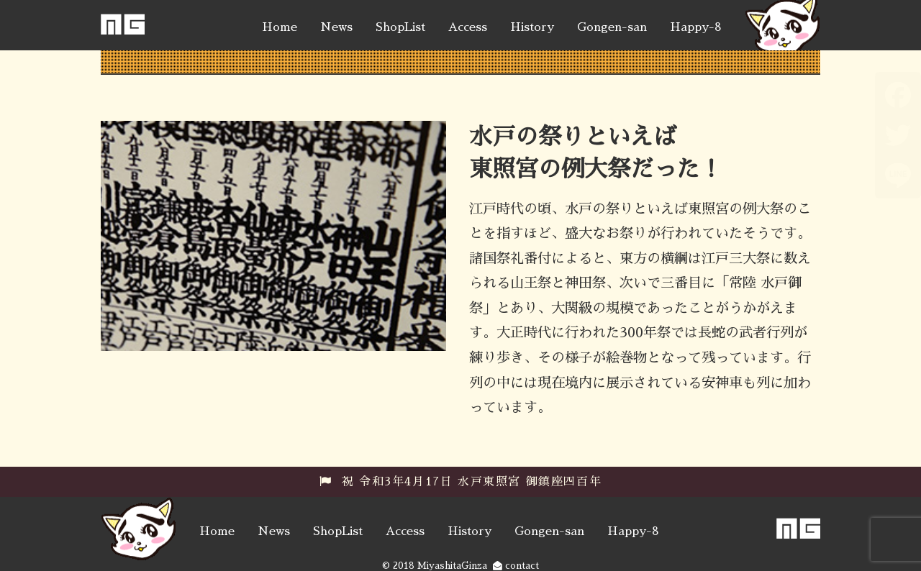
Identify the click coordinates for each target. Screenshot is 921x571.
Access (467, 27)
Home (279, 27)
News (336, 27)
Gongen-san (612, 27)
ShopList (400, 27)
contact (516, 565)
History (532, 27)
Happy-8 (696, 27)
